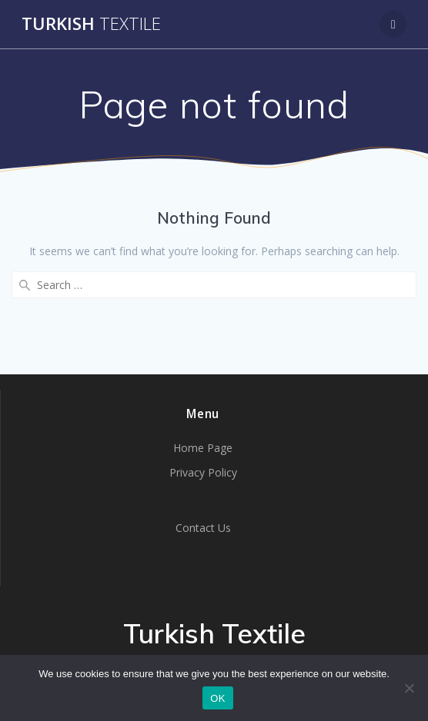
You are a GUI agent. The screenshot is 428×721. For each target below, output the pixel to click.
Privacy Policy (203, 472)
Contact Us (203, 527)
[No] (408, 688)
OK (217, 698)
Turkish (91, 23)
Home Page (202, 447)
